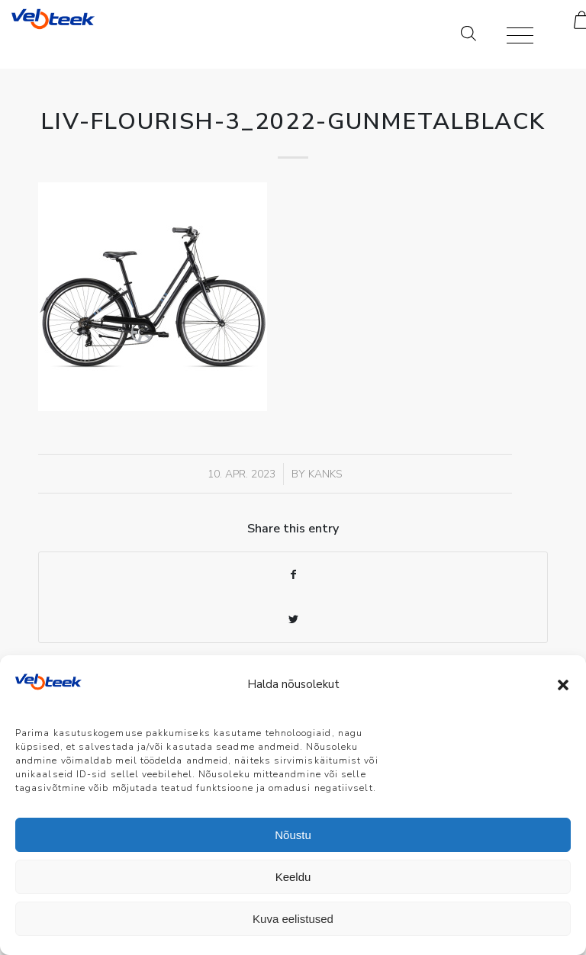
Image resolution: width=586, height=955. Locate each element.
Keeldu (293, 876)
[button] (563, 685)
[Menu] (512, 34)
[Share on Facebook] (293, 574)
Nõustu (293, 834)
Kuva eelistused (293, 918)
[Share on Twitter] (293, 619)
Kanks (325, 474)
